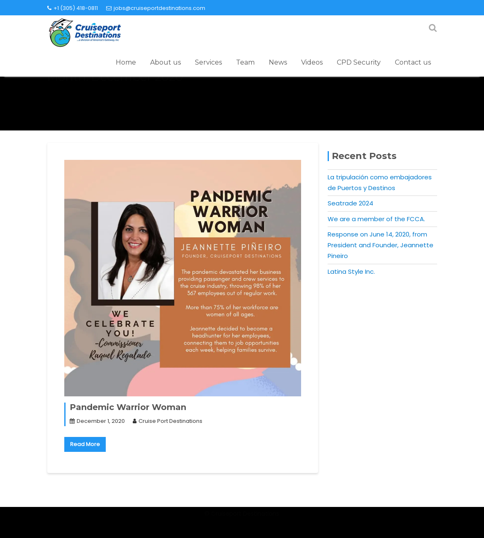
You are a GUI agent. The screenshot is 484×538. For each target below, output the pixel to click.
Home (126, 62)
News (278, 62)
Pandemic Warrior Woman (128, 407)
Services (208, 62)
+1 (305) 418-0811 (72, 8)
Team (245, 62)
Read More (85, 444)
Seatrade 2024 (350, 203)
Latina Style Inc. (351, 271)
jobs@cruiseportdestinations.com (155, 8)
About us (165, 62)
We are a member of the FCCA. (376, 219)
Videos (312, 62)
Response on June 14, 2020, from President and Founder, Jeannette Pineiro (380, 245)
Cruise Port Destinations (167, 421)
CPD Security (359, 62)
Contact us (413, 62)
